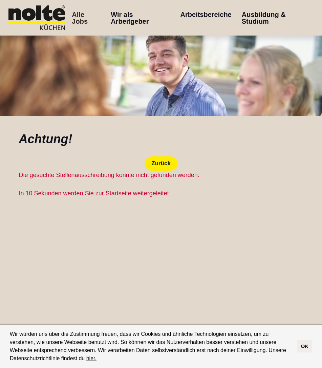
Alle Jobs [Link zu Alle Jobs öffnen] (80, 18)
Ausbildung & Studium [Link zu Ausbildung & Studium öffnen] (264, 18)
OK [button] (305, 346)
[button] (99, 359)
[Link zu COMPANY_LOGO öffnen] (36, 18)
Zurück (161, 163)
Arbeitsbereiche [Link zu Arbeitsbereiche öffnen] (206, 14)
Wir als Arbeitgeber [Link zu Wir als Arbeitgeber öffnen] (130, 18)
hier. (91, 358)
